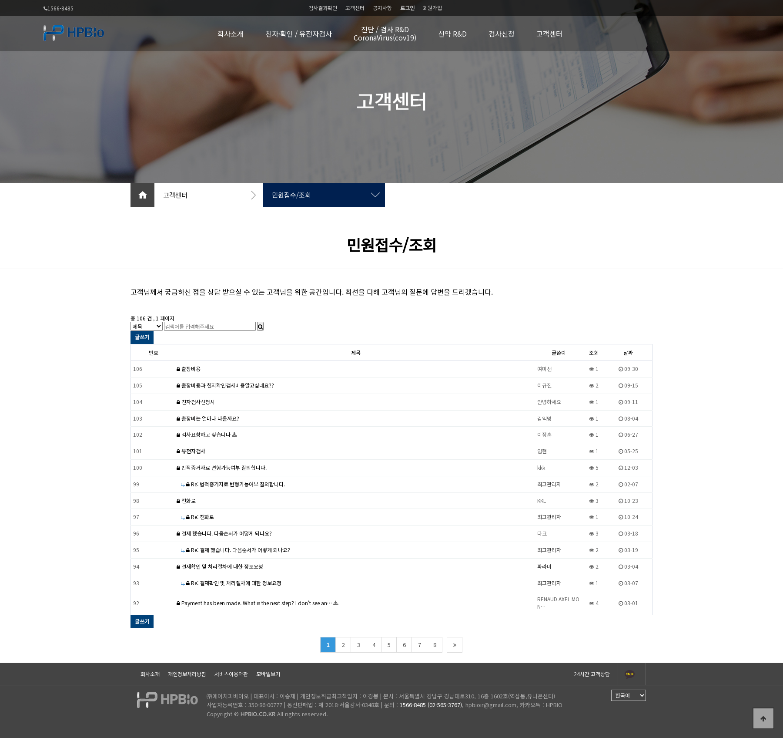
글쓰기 (142, 336)
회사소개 (231, 33)
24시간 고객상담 (592, 673)
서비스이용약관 (231, 673)
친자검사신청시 (196, 401)
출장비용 (189, 368)
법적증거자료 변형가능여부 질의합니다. (222, 467)
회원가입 (432, 7)
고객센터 (355, 7)
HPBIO (554, 705)
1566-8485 (59, 8)
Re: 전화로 (197, 516)
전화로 (186, 500)
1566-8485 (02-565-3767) (431, 705)
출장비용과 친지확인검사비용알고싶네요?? (225, 385)
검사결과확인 (322, 7)
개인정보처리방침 (187, 673)
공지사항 (382, 7)
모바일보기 (268, 673)
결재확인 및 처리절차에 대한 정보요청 (220, 566)
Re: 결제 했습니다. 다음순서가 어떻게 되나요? (235, 549)
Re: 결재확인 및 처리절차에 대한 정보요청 (231, 582)
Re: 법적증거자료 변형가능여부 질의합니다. (233, 484)
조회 (594, 352)
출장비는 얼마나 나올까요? (208, 418)
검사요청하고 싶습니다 (204, 434)
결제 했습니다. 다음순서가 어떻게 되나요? (224, 533)
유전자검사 (191, 451)
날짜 (628, 352)
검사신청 (502, 33)
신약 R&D (452, 33)
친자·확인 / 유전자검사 (298, 33)
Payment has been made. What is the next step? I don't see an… (255, 603)
